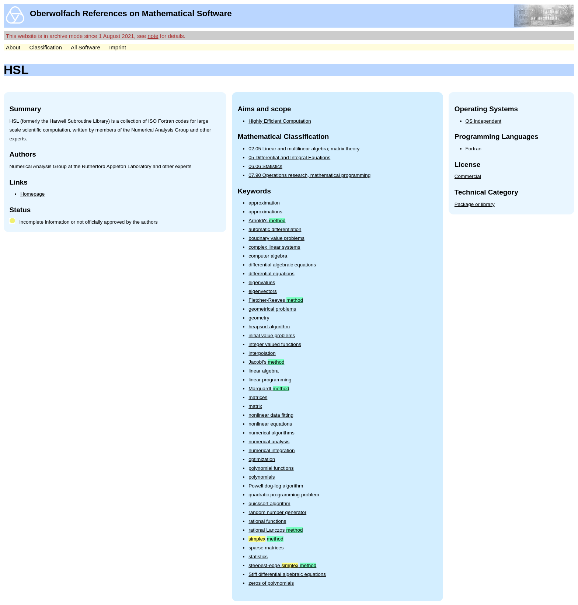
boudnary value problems (276, 238)
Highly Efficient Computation (279, 121)
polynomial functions (270, 468)
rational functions (267, 521)
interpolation (262, 353)
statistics (258, 556)
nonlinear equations (270, 424)
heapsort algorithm (269, 326)
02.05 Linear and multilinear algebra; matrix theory (303, 148)
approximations (265, 211)
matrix (255, 406)
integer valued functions (274, 344)
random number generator (277, 512)
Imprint (117, 47)
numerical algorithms (271, 433)
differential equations (271, 273)
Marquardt (268, 388)
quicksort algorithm (269, 503)
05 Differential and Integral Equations (289, 157)
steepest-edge (282, 565)
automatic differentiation (274, 229)
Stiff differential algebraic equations (287, 574)
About (13, 47)
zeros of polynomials (271, 583)
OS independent (484, 121)
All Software (85, 47)
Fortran (474, 148)
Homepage (32, 194)
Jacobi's (266, 362)
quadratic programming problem (283, 494)
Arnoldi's (266, 220)
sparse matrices (265, 547)
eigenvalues (261, 282)
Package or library (475, 204)
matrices (257, 397)
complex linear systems (274, 247)
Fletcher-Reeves (275, 300)
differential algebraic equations (282, 264)
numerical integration (271, 450)
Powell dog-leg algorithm (275, 486)
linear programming (269, 379)
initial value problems (271, 335)
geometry (258, 318)
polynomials (261, 477)
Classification (45, 47)
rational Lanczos (275, 530)
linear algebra (263, 371)
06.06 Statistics (265, 166)
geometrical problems (272, 309)
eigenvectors (262, 291)
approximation (264, 203)
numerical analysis (268, 441)
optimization (261, 459)
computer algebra (267, 256)
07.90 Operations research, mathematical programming (309, 175)
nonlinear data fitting (270, 415)
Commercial (468, 176)
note (152, 36)
